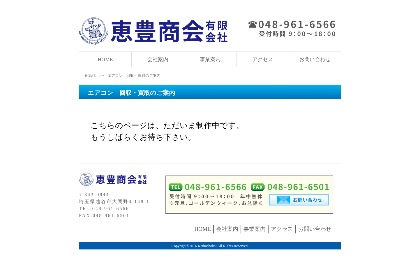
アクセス (262, 59)
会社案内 (157, 59)
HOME (105, 59)
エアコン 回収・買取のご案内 (133, 76)
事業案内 (210, 59)
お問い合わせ (315, 59)
